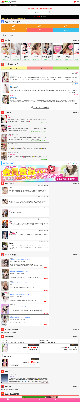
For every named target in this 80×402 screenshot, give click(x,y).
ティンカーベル (47, 57)
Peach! (36, 57)
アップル (10, 169)
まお (49, 170)
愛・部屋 (75, 103)
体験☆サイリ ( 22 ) (14, 86)
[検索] (50, 12)
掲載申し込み (40, 379)
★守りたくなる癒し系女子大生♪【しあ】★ (59, 219)
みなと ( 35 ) (13, 97)
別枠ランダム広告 (59, 374)
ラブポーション (73, 81)
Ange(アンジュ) (6, 57)
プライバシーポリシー (42, 393)
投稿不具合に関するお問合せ (11, 363)
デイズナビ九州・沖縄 (9, 5)
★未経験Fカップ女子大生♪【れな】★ (18, 219)
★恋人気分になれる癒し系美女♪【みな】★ (59, 208)
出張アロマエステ (40, 30)
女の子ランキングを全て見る (41, 107)
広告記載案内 (40, 383)
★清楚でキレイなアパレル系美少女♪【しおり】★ (21, 208)
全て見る (76, 40)
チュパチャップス (73, 92)
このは (49, 181)
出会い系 (66, 30)
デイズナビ (2, 5)
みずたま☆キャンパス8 (13, 191)
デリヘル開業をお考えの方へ (40, 386)
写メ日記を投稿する (9, 356)
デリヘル (14, 26)
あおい (10, 170)
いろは (49, 192)
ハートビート (50, 191)
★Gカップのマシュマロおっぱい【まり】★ (19, 231)
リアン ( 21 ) (12, 75)
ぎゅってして (11, 180)
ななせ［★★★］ (12, 192)
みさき (10, 181)
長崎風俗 (15, 5)
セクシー (26, 57)
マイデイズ (74, 2)
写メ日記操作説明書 (8, 360)
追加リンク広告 (20, 374)
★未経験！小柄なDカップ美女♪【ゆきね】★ (59, 231)
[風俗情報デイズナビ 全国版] (6, 2)
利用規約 (35, 393)
